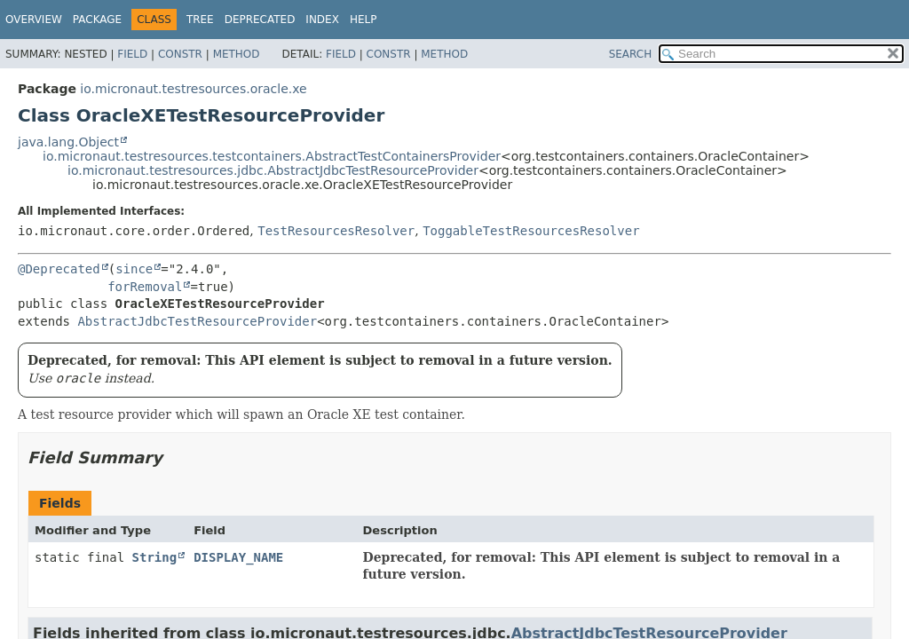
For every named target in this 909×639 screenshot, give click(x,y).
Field (132, 54)
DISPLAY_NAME (238, 557)
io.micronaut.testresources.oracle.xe (193, 89)
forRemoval (144, 287)
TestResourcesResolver (336, 231)
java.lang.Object (68, 142)
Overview (33, 19)
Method (236, 54)
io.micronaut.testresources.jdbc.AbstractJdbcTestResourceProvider (272, 170)
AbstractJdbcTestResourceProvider (197, 321)
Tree (200, 19)
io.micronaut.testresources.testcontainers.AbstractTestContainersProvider (272, 156)
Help (363, 19)
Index (322, 19)
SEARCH (630, 54)
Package (97, 19)
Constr (180, 54)
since (134, 269)
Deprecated (260, 19)
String (155, 557)
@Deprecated (59, 269)
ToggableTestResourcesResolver (531, 231)
